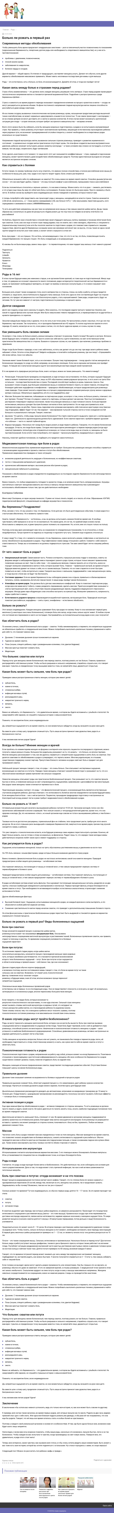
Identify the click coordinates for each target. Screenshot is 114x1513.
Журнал (79, 1489)
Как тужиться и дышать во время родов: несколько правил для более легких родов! (66, 1492)
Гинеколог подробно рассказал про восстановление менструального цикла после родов (47, 1493)
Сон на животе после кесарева (27, 1490)
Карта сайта (107, 1505)
